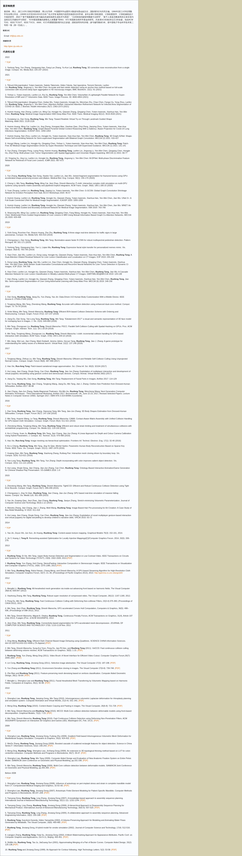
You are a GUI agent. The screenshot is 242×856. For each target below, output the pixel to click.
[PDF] (69, 558)
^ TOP (8, 62)
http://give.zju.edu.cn (13, 46)
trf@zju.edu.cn (16, 36)
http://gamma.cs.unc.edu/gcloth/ (108, 573)
